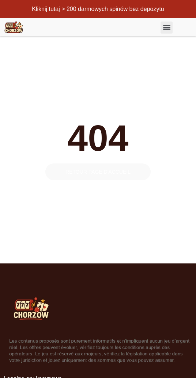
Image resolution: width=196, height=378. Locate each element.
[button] (167, 28)
